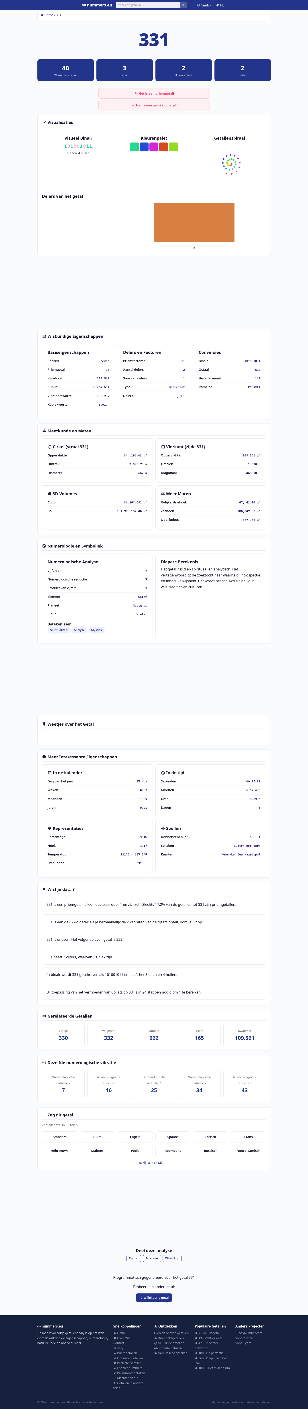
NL (220, 5)
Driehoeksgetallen (169, 1338)
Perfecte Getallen (127, 1363)
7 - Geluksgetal (207, 1333)
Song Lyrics (243, 1343)
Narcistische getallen (171, 1353)
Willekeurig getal (154, 1297)
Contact (118, 1343)
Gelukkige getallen (169, 1343)
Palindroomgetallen (129, 1373)
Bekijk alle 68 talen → (154, 1163)
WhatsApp (172, 1258)
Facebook (151, 1258)
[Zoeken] (148, 5)
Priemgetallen (125, 1353)
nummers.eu (97, 5)
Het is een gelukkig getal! (154, 105)
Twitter (134, 1258)
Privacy (118, 1348)
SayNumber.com (248, 1333)
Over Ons (122, 1338)
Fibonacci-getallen (128, 1358)
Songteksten (244, 1338)
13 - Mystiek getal (209, 1338)
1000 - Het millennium (212, 1368)
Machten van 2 (125, 1378)
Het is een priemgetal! (154, 93)
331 (182, 361)
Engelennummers (128, 1368)
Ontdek (204, 5)
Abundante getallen (168, 1348)
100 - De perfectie (209, 1353)
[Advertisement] (154, 292)
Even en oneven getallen (171, 1333)
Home (47, 15)
